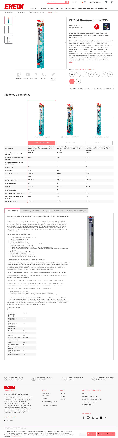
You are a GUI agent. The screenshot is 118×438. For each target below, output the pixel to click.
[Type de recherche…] (56, 2)
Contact (44, 398)
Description (19, 78)
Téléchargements (27, 78)
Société (75, 2)
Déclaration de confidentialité (92, 399)
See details (70, 142)
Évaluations (44, 78)
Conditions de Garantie (89, 402)
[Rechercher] (67, 2)
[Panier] (112, 1)
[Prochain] (65, 43)
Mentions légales (87, 404)
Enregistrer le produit (77, 88)
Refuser (82, 434)
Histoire (62, 393)
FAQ (36, 78)
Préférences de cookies (89, 396)
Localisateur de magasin (49, 405)
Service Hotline (8, 420)
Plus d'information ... (17, 436)
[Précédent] (16, 43)
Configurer (91, 434)
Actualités (63, 399)
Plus (71, 62)
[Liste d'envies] (106, 2)
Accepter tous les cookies (106, 434)
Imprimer (99, 88)
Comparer (90, 88)
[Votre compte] (94, 2)
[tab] (12, 210)
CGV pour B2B (86, 393)
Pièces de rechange (52, 79)
